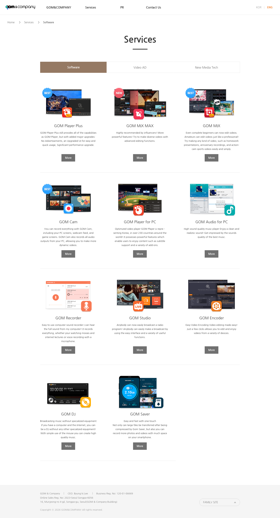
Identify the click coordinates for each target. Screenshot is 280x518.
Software (73, 67)
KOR (258, 7)
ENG (270, 7)
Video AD (139, 67)
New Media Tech (206, 67)
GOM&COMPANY (20, 7)
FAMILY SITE (210, 502)
